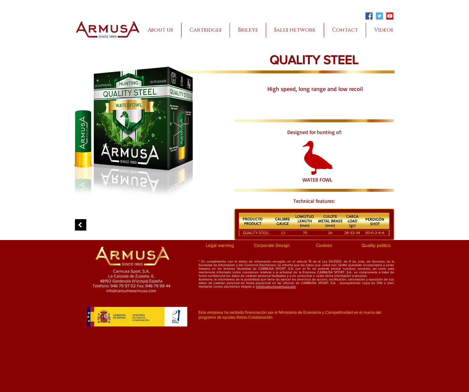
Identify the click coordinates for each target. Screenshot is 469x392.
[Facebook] (369, 16)
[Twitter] (379, 16)
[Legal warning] (219, 245)
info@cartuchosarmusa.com (276, 286)
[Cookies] (324, 245)
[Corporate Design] (271, 245)
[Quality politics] (376, 245)
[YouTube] (389, 16)
